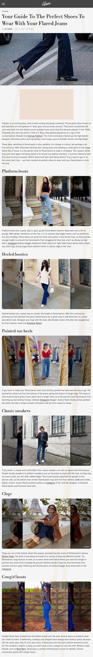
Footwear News (34, 323)
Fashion (5, 11)
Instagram (86, 224)
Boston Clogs (8, 556)
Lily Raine (8, 29)
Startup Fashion (35, 135)
